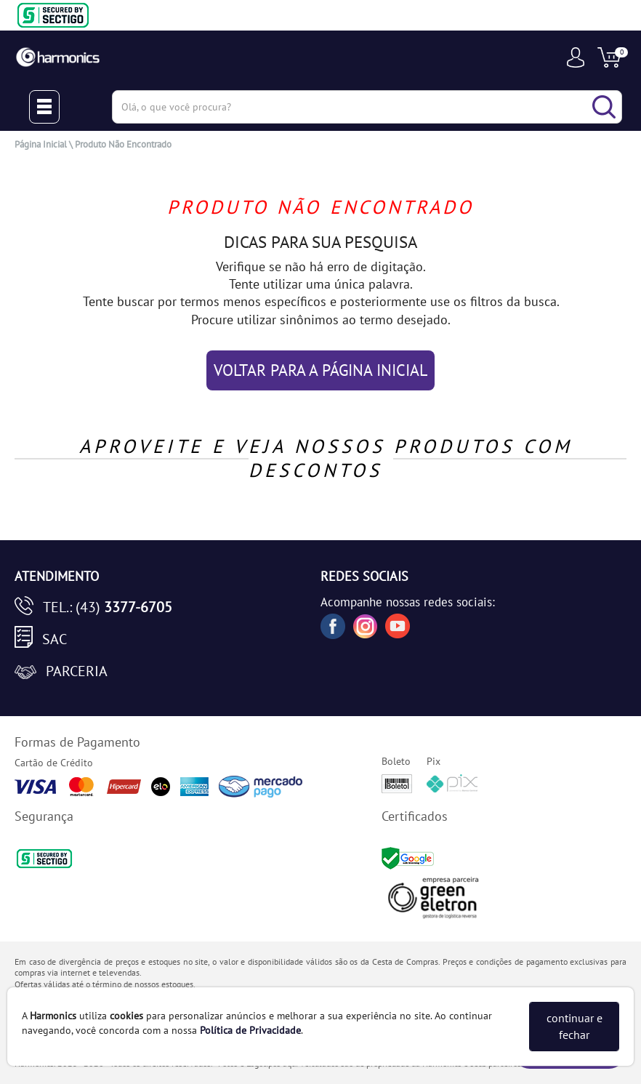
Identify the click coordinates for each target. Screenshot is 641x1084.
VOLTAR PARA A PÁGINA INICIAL (320, 370)
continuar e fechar (574, 1026)
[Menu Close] (44, 107)
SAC (54, 639)
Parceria (77, 671)
